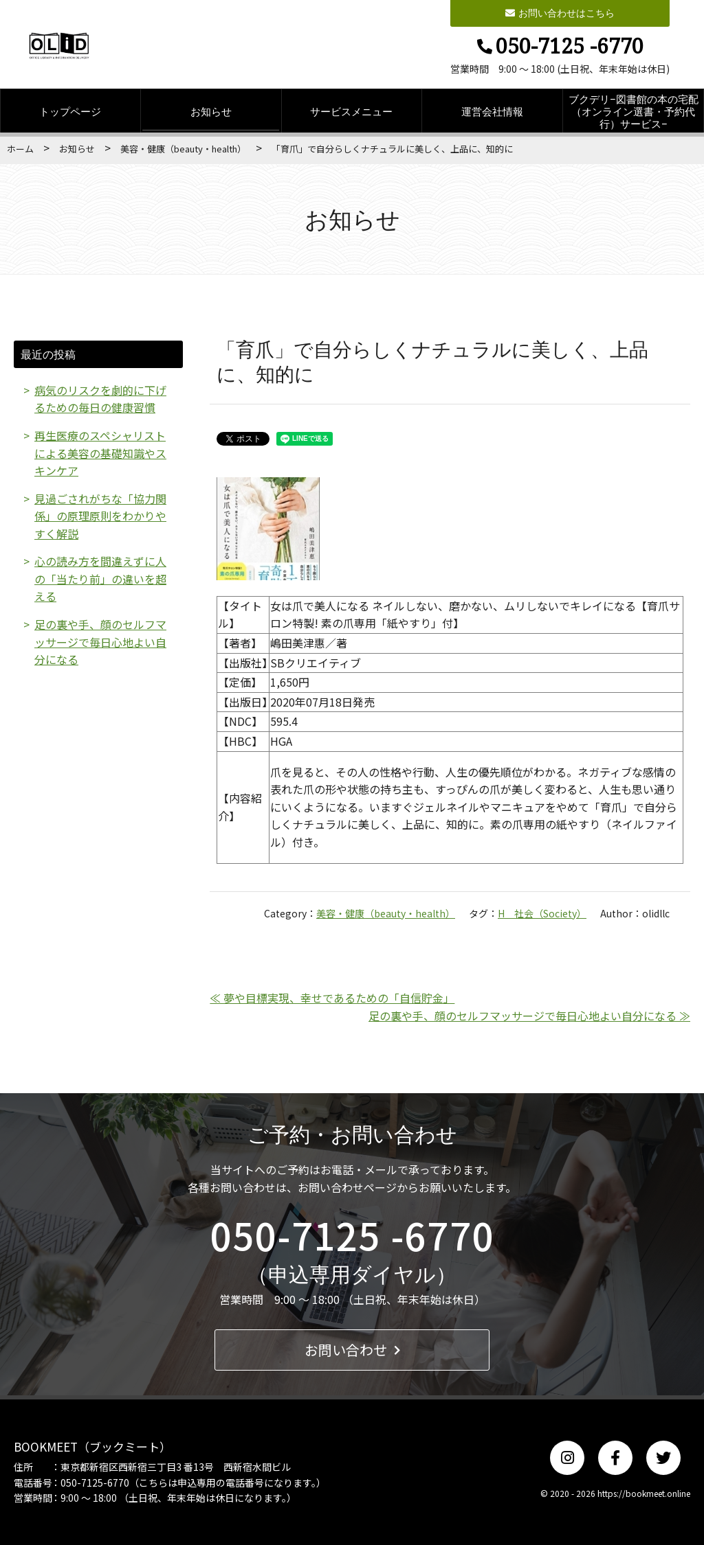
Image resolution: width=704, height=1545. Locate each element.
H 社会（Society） (542, 913)
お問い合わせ (352, 1350)
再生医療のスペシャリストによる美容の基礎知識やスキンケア (100, 453)
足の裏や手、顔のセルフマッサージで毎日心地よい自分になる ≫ (529, 1015)
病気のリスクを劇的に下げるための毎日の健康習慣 (100, 399)
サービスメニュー (351, 111)
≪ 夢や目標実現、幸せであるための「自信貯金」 (332, 997)
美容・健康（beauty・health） (183, 148)
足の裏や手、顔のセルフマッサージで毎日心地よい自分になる (100, 642)
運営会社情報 (492, 111)
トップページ (70, 111)
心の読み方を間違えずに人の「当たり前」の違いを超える (100, 579)
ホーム (20, 148)
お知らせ (211, 111)
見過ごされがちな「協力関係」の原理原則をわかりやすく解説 (100, 516)
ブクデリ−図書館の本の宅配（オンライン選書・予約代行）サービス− (633, 111)
